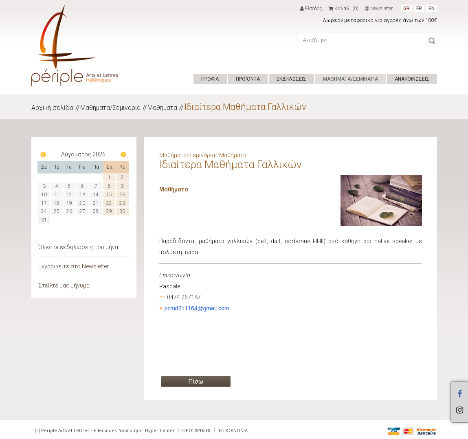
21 (96, 203)
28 (96, 211)
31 (44, 220)
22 (109, 203)
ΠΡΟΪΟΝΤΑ (248, 79)
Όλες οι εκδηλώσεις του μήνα (78, 247)
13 (82, 195)
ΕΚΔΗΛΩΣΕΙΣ (291, 79)
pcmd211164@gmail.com (197, 308)
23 (122, 203)
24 (44, 211)
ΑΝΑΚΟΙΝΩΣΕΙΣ (412, 79)
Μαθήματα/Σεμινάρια (110, 108)
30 (122, 211)
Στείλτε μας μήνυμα (64, 285)
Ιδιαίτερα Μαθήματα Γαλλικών (245, 107)
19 (69, 203)
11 (56, 195)
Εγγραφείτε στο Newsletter (73, 266)
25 (56, 211)
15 (109, 195)
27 (82, 211)
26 (69, 211)
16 (122, 195)
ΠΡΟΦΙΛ (210, 79)
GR (406, 8)
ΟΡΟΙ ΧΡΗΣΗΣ (196, 430)
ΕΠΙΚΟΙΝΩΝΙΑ (233, 430)
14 (96, 195)
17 (44, 203)
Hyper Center (160, 430)
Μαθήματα (162, 108)
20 (82, 203)
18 (56, 203)
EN (431, 8)
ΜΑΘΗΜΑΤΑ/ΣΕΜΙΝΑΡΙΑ (350, 79)
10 (44, 195)
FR (419, 8)
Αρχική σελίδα (52, 108)
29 (109, 211)
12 (69, 195)
